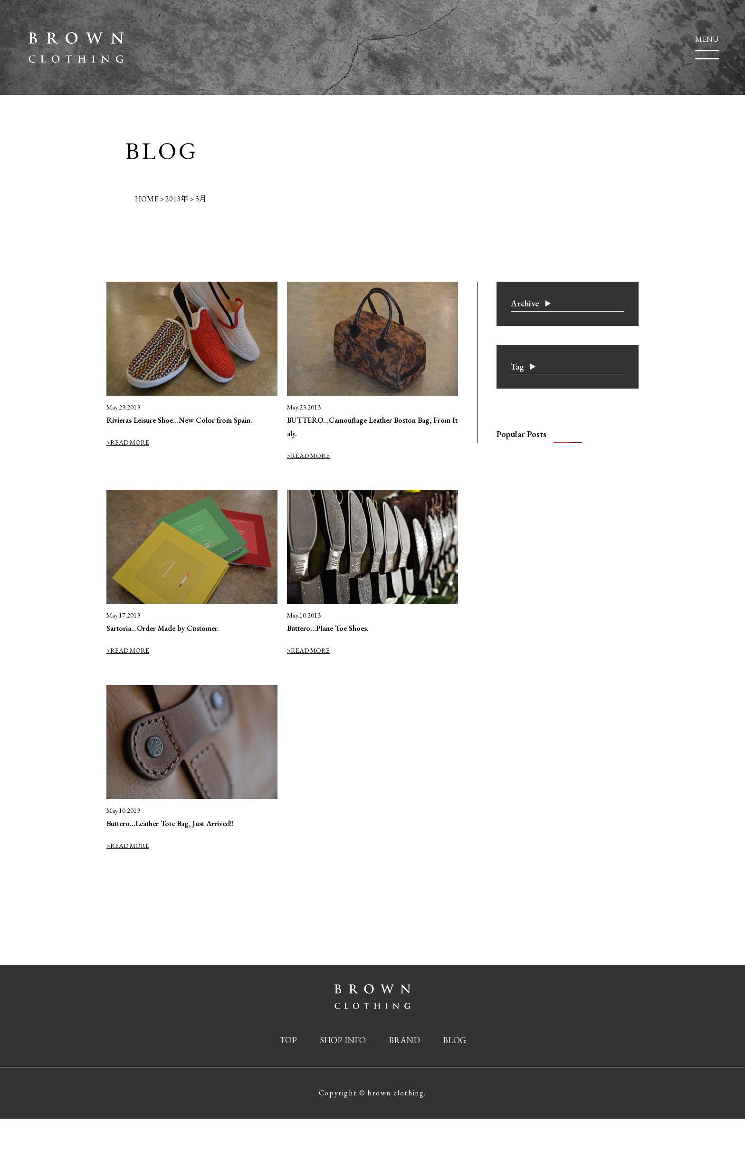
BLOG (454, 1040)
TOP (288, 1040)
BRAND (404, 1040)
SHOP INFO (343, 1040)
